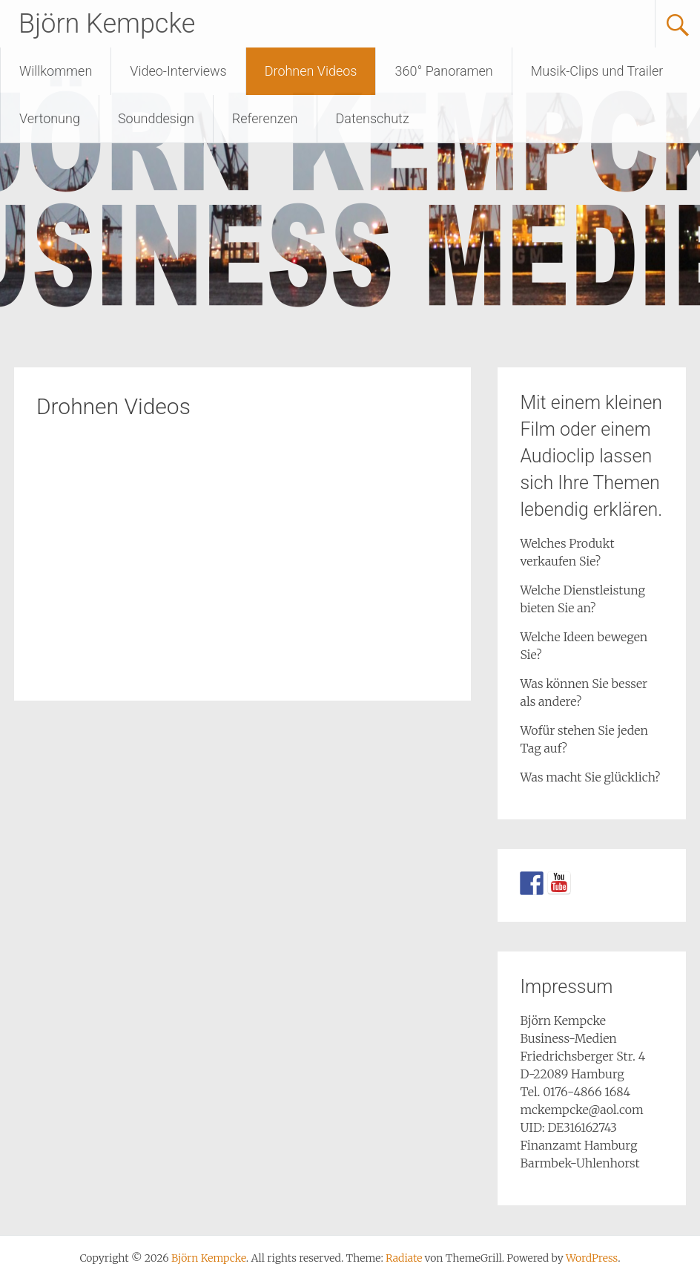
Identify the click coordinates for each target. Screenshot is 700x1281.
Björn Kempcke (107, 23)
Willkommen (55, 71)
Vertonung (49, 118)
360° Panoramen (443, 71)
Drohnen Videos (311, 71)
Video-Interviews (178, 71)
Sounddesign (156, 118)
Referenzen (265, 118)
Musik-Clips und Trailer (597, 71)
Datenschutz (372, 118)
